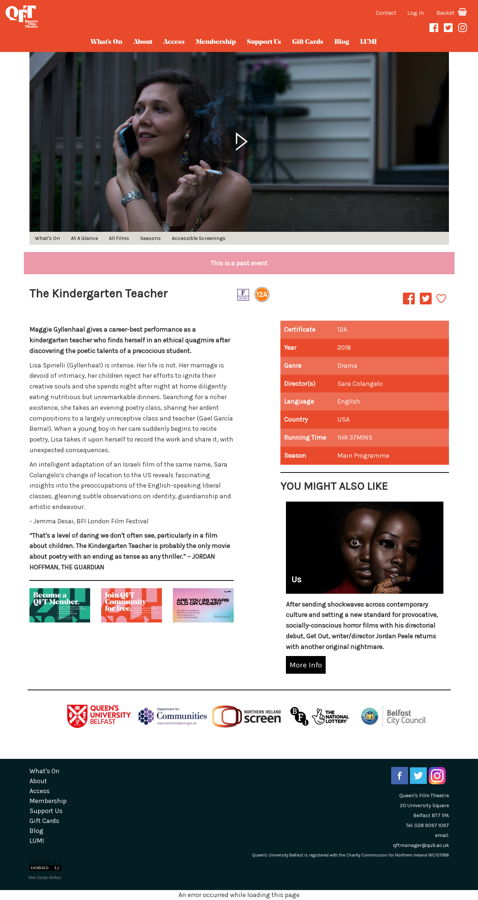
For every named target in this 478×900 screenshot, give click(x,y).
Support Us (264, 42)
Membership (216, 42)
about (143, 42)
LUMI (368, 42)
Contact (386, 12)
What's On (107, 42)
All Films (119, 238)
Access (174, 42)
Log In (415, 12)
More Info (306, 664)
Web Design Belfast (45, 878)
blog (341, 42)
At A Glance (84, 238)
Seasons (150, 238)
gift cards (307, 42)
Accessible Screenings (199, 238)
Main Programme (363, 455)
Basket (451, 12)
